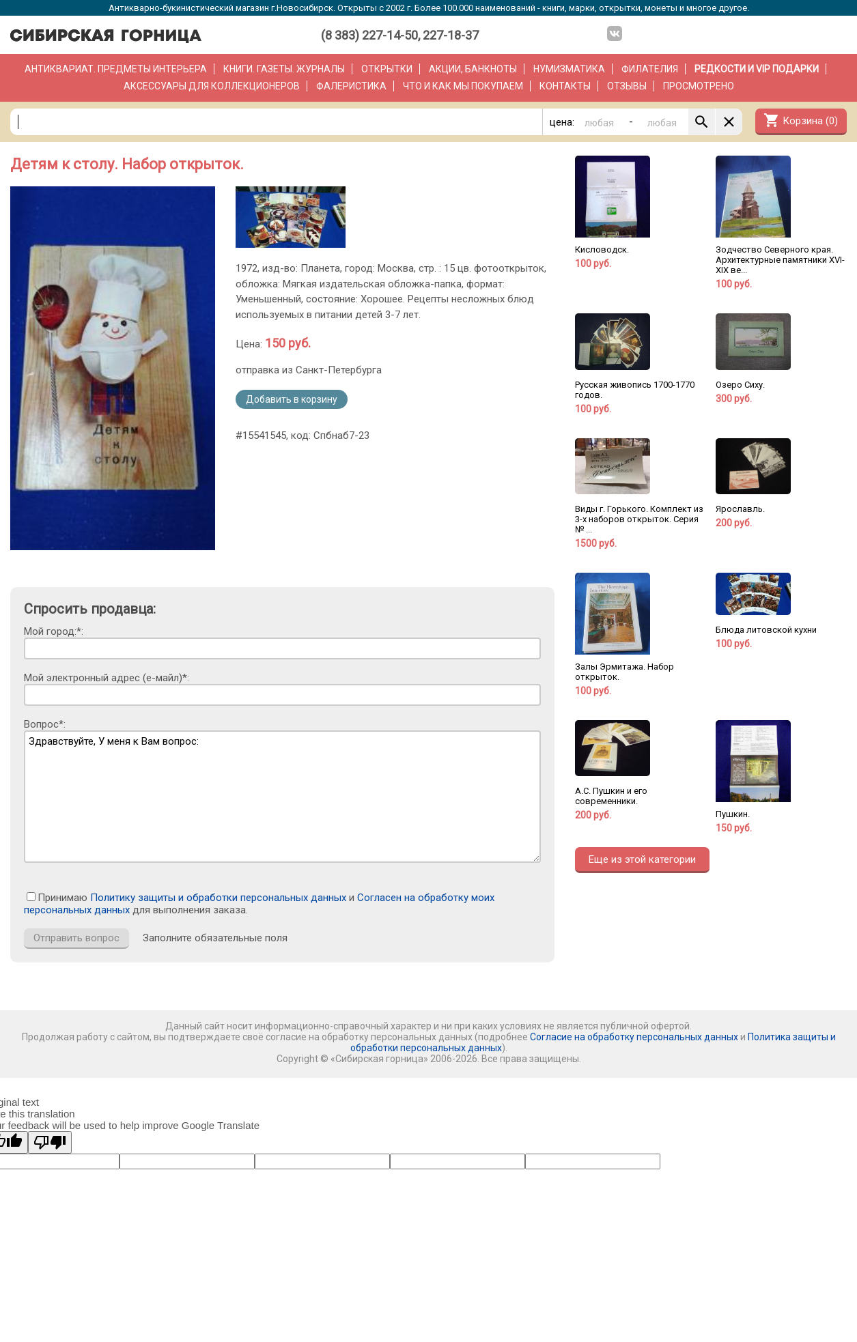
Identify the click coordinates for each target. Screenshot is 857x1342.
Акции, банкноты (473, 68)
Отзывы (627, 86)
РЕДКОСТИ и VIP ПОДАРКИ (756, 68)
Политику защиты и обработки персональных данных (218, 897)
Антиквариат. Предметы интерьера (116, 68)
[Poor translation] (50, 1142)
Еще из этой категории (642, 859)
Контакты (565, 86)
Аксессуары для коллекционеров (212, 86)
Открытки (386, 68)
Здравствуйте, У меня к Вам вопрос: (282, 796)
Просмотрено (698, 86)
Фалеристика (351, 86)
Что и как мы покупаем (463, 86)
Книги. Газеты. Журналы (284, 68)
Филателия (649, 68)
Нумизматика (569, 68)
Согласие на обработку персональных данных (634, 1036)
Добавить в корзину (291, 399)
